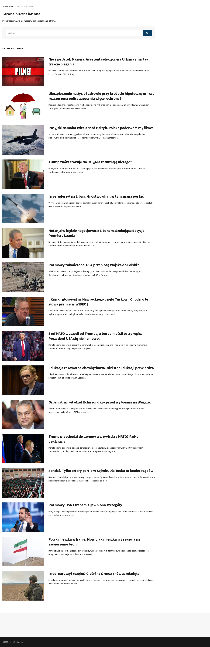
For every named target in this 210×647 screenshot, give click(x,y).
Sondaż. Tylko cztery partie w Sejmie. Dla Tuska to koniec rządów (100, 470)
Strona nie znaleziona (25, 6)
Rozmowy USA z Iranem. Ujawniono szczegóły (85, 504)
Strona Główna (8, 6)
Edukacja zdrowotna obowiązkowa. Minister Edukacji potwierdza (101, 367)
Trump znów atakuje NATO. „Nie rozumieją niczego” (90, 161)
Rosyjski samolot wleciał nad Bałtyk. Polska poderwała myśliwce (100, 127)
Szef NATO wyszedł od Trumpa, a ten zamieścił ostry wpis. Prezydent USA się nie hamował (95, 336)
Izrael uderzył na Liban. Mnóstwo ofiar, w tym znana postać (96, 196)
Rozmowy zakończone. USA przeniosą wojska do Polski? (93, 264)
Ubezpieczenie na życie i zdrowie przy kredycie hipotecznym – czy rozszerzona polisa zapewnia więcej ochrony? (101, 96)
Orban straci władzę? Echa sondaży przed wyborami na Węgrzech (100, 402)
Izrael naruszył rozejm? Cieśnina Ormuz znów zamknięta (93, 573)
